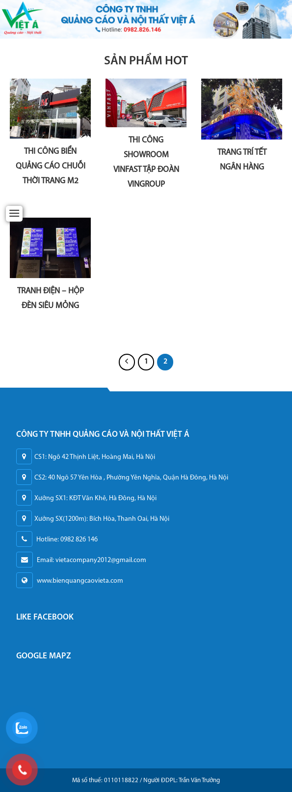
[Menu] (14, 213)
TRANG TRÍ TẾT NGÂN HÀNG (241, 159)
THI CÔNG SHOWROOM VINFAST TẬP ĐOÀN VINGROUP (146, 162)
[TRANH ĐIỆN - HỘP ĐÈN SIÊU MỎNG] (50, 248)
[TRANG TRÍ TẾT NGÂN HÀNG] (241, 109)
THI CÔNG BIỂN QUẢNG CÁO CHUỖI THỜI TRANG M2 (50, 166)
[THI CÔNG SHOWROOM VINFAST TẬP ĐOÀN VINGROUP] (146, 103)
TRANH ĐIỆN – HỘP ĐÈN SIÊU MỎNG (50, 298)
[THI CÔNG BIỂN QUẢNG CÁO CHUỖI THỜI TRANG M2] (50, 109)
